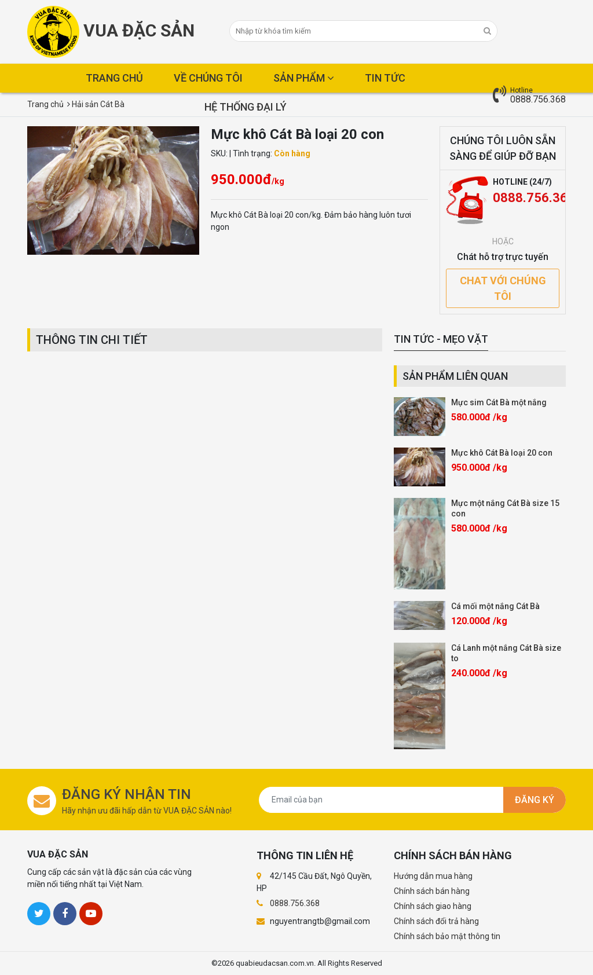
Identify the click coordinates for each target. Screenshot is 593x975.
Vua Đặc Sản (111, 32)
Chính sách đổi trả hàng (436, 921)
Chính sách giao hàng (432, 906)
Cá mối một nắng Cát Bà (495, 606)
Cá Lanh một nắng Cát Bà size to (506, 653)
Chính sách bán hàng (432, 891)
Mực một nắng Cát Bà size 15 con (505, 508)
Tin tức (385, 78)
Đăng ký (534, 799)
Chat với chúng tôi (503, 288)
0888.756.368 (538, 99)
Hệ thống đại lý (245, 107)
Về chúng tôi (208, 78)
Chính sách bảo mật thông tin (447, 936)
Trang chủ (114, 78)
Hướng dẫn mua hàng (433, 876)
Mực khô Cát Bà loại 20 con (501, 452)
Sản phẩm (303, 78)
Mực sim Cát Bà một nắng (499, 402)
